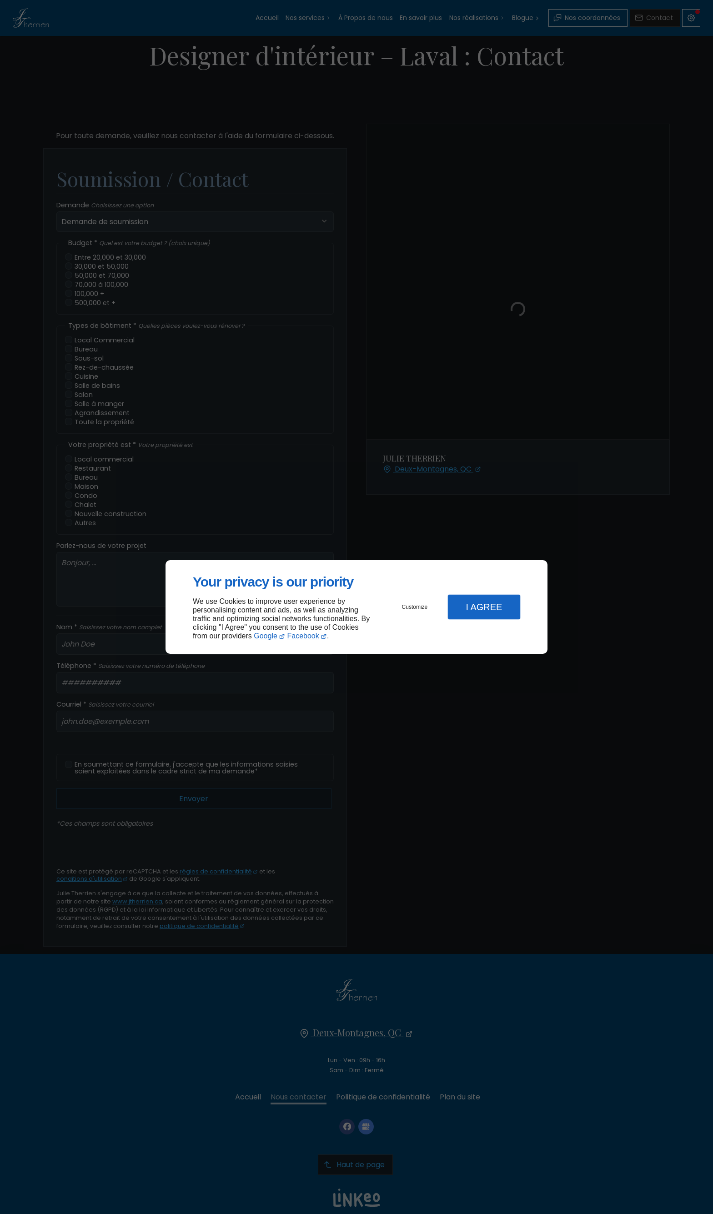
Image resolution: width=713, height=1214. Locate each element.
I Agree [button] (484, 607)
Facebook (303, 636)
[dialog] (356, 607)
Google (265, 636)
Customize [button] (415, 607)
